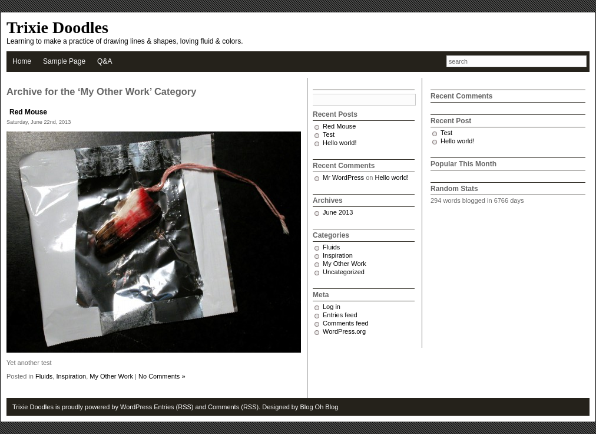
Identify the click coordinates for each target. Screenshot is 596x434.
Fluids (43, 376)
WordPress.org (344, 331)
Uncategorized (344, 271)
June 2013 (338, 212)
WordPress (136, 406)
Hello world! (339, 142)
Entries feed (340, 314)
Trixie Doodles (57, 27)
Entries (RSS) (173, 406)
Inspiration (71, 376)
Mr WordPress (343, 177)
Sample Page (64, 61)
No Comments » (161, 376)
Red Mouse (28, 112)
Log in (331, 306)
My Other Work (111, 376)
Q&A (104, 61)
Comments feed (346, 323)
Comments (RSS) (233, 406)
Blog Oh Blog (319, 406)
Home (21, 61)
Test (329, 134)
